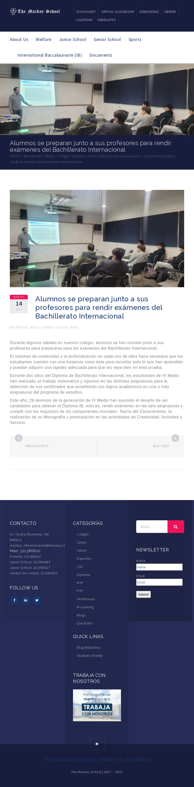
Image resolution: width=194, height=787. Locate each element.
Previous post (37, 446)
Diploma (62, 327)
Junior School (72, 39)
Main (74, 327)
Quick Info (85, 623)
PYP (80, 590)
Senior (82, 550)
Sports (135, 39)
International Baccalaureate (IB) (49, 55)
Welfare (44, 39)
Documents (100, 55)
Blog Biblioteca (89, 647)
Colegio (47, 327)
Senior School (107, 39)
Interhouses (86, 598)
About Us (19, 39)
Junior (81, 542)
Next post (161, 446)
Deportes (84, 558)
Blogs (35, 327)
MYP (80, 582)
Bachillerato (19, 327)
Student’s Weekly (90, 655)
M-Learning (85, 606)
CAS (80, 566)
